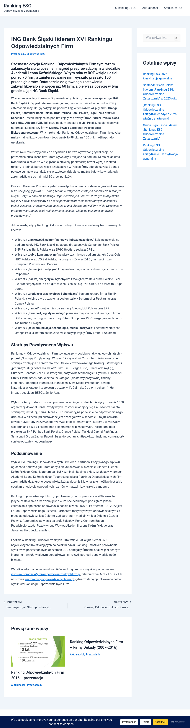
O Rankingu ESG (125, 8)
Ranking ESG (18, 6)
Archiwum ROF (173, 8)
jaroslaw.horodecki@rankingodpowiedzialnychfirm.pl (45, 574)
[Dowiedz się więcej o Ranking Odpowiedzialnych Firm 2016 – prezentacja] (38, 651)
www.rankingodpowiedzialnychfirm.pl (49, 579)
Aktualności (150, 8)
